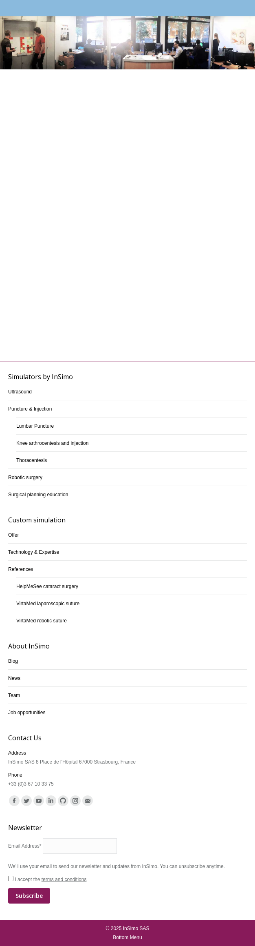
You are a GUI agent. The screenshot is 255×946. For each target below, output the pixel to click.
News (14, 678)
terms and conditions (64, 879)
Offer (13, 535)
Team (14, 695)
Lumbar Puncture (35, 426)
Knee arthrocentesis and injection (52, 443)
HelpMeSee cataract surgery (47, 586)
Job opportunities (26, 712)
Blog (13, 661)
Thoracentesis (31, 460)
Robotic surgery (25, 477)
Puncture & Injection (30, 409)
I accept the (127, 890)
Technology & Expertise (33, 552)
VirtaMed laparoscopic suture (47, 603)
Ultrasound (20, 392)
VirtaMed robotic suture (41, 621)
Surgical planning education (38, 494)
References (20, 569)
